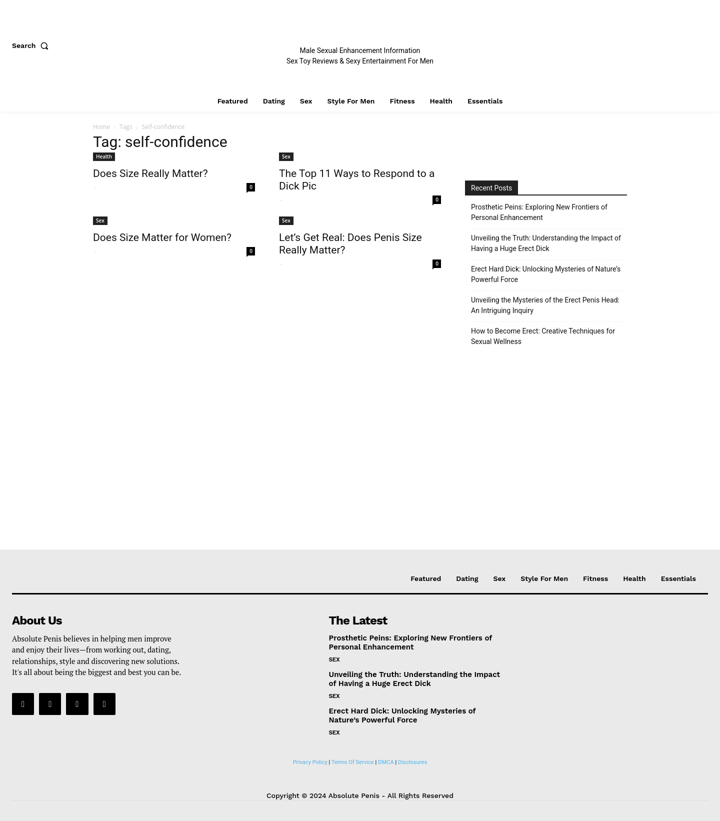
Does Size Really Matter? (150, 174)
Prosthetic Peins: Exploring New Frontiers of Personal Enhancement (539, 212)
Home (101, 126)
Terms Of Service (353, 762)
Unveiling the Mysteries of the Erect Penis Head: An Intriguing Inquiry (545, 305)
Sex (286, 156)
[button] (32, 45)
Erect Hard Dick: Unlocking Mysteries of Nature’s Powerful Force (545, 274)
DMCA (386, 762)
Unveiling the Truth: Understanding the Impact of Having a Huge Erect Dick (546, 243)
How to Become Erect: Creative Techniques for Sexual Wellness (543, 336)
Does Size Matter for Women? (162, 238)
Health (104, 156)
